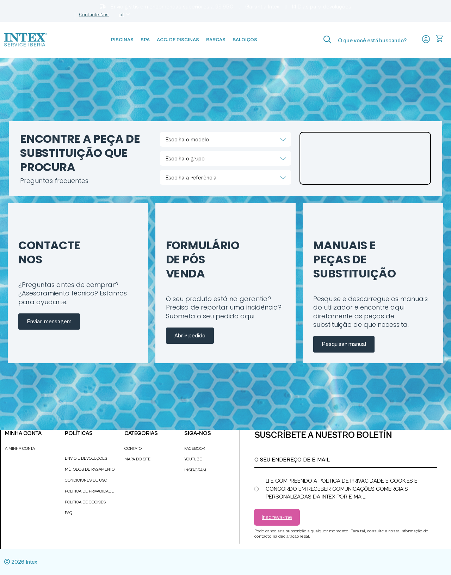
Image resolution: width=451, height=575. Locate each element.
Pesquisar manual (344, 344)
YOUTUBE (193, 459)
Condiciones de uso (86, 480)
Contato (133, 448)
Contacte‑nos (94, 15)
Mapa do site (137, 459)
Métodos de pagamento (90, 469)
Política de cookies (85, 502)
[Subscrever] (277, 517)
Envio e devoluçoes (86, 458)
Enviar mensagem (49, 321)
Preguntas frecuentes (54, 180)
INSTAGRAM (195, 470)
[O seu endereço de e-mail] (345, 460)
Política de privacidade (89, 491)
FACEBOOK (194, 448)
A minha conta (20, 448)
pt (125, 15)
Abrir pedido (189, 335)
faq (68, 512)
